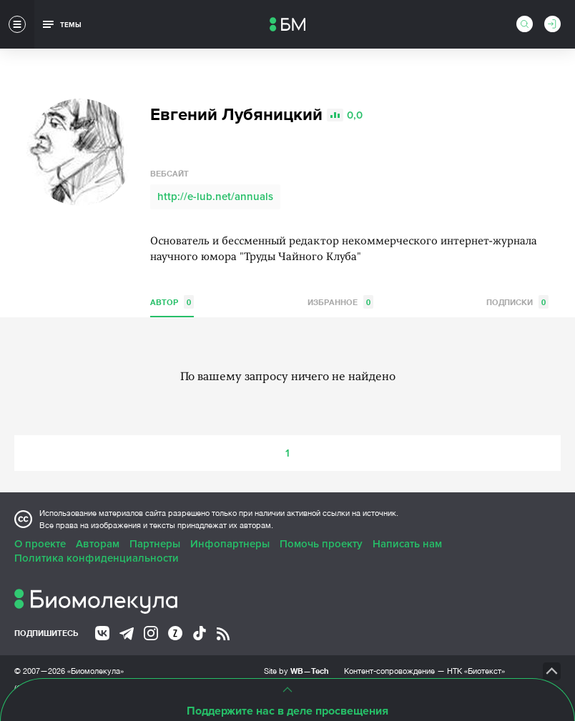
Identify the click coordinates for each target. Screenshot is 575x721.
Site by (296, 670)
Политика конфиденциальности (96, 558)
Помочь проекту (321, 543)
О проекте (40, 543)
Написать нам (407, 543)
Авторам (97, 543)
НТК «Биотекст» (476, 671)
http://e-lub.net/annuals (215, 196)
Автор (172, 302)
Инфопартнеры (230, 543)
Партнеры (154, 543)
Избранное (340, 302)
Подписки (517, 302)
